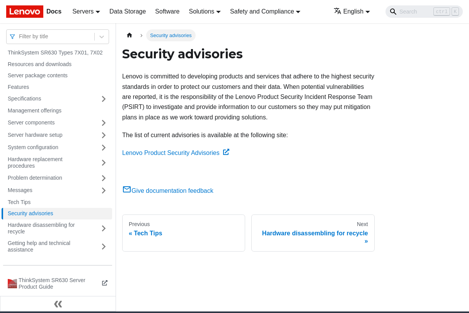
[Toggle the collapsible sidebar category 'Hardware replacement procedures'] (103, 163)
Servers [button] (83, 11)
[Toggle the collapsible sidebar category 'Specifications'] (103, 99)
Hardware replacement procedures (35, 162)
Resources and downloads (40, 64)
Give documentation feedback (167, 190)
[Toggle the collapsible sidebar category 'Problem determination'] (103, 178)
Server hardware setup (35, 135)
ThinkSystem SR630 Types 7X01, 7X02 (55, 52)
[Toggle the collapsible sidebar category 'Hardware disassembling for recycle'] (103, 228)
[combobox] (19, 36)
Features (18, 87)
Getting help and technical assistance (39, 246)
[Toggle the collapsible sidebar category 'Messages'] (103, 190)
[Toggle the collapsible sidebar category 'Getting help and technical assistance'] (103, 247)
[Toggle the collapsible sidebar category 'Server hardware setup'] (103, 135)
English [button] (348, 11)
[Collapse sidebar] (58, 303)
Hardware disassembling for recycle (41, 228)
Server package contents (38, 75)
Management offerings (34, 110)
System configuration (33, 147)
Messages (20, 190)
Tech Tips (19, 202)
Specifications (24, 98)
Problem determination (35, 178)
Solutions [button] (201, 11)
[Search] (424, 11)
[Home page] (129, 35)
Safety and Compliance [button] (262, 11)
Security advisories (30, 213)
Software (167, 11)
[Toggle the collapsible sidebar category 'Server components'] (103, 123)
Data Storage (127, 11)
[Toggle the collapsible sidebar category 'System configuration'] (103, 147)
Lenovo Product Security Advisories (175, 153)
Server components (31, 122)
